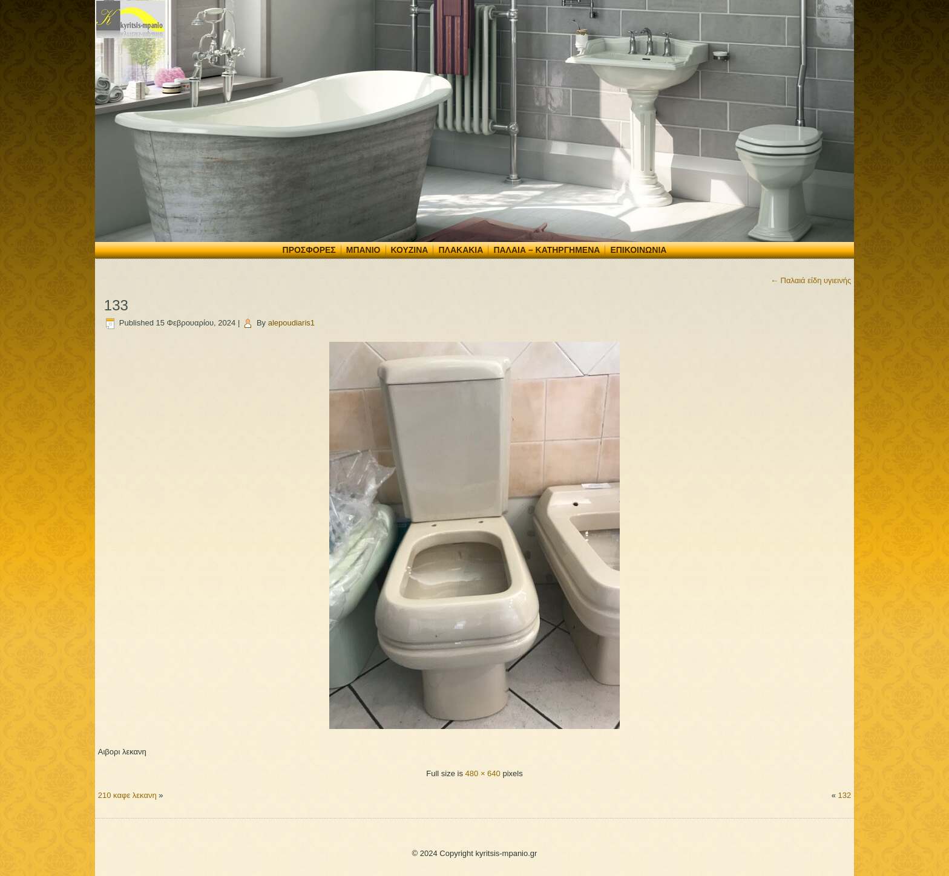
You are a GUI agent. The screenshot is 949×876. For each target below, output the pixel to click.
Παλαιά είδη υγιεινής (810, 280)
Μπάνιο (363, 250)
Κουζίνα (410, 250)
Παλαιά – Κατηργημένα (546, 250)
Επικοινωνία (638, 250)
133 (116, 305)
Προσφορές (309, 250)
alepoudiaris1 (291, 322)
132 (844, 795)
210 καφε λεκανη (127, 795)
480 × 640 (483, 773)
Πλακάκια (460, 250)
